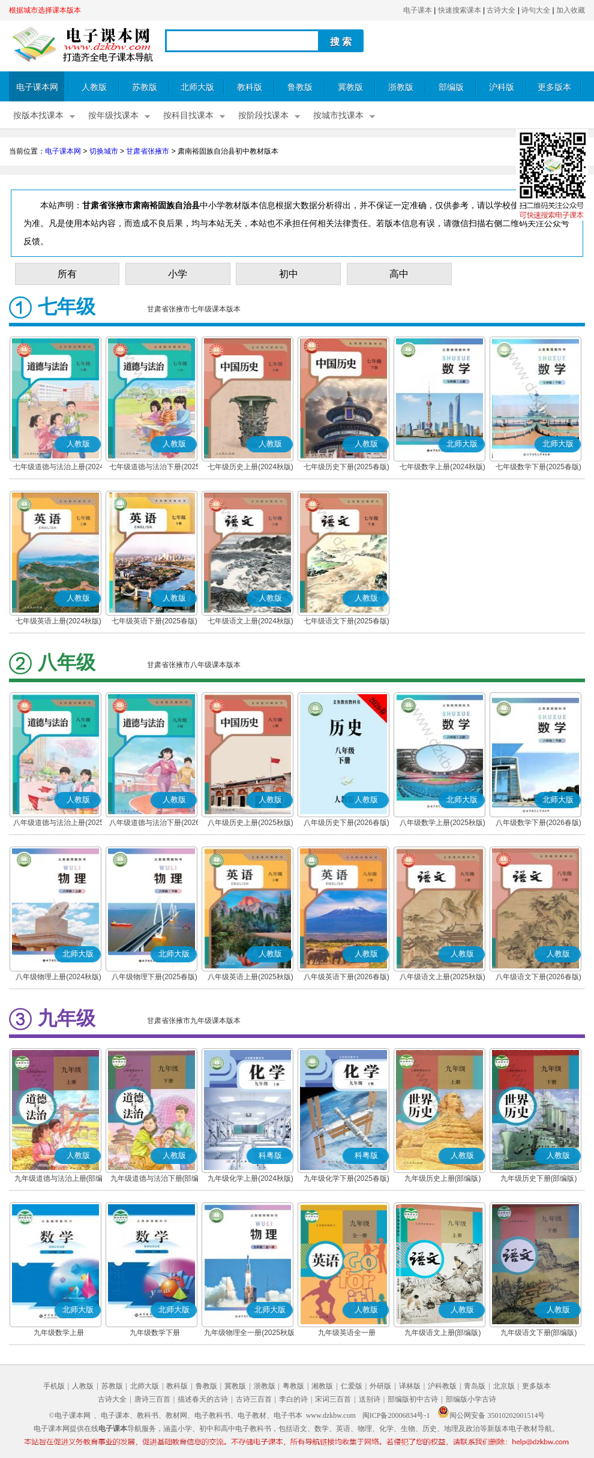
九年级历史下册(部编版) (538, 1178)
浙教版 (400, 87)
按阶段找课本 (263, 115)
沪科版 (501, 87)
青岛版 (474, 1386)
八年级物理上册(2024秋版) (58, 977)
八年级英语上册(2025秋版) (250, 977)
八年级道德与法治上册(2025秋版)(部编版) (58, 823)
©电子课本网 (70, 1415)
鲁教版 (300, 87)
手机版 (54, 1386)
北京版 (504, 1386)
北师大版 (197, 87)
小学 (177, 274)
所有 (67, 274)
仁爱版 (351, 1386)
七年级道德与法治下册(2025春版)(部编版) (154, 468)
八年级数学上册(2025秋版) (442, 822)
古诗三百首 (254, 1399)
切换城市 (103, 151)
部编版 (451, 87)
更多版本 (554, 87)
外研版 (380, 1386)
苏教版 (144, 87)
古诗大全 (501, 10)
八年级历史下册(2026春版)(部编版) (346, 823)
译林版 (410, 1386)
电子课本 (417, 10)
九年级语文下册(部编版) (538, 1332)
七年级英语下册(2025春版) (154, 621)
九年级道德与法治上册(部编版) (58, 1179)
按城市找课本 (338, 115)
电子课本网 (37, 87)
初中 (288, 274)
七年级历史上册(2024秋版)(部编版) (250, 468)
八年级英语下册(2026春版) (346, 977)
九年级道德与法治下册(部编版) (154, 1179)
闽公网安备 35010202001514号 (491, 1415)
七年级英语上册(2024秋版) (58, 621)
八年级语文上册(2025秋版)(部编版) (442, 978)
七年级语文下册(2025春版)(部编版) (346, 622)
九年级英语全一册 (347, 1332)
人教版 (94, 87)
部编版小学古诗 (471, 1399)
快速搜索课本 (459, 10)
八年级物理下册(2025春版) (154, 977)
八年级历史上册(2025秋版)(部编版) (250, 823)
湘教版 (322, 1386)
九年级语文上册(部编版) (442, 1332)
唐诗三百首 (152, 1399)
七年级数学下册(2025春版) (538, 467)
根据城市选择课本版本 (45, 10)
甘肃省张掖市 (147, 151)
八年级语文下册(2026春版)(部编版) (538, 978)
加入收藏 (570, 10)
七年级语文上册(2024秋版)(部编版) (250, 622)
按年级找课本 (113, 115)
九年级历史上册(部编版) (442, 1178)
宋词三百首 (333, 1399)
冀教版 (350, 87)
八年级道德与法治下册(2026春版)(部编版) (154, 823)
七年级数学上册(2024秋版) (442, 467)
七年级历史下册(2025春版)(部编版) (346, 468)
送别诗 (369, 1399)
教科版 (249, 87)
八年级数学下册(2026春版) (538, 822)
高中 (399, 274)
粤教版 (293, 1386)
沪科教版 (442, 1386)
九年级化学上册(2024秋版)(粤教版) (250, 1179)
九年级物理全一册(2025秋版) (250, 1332)
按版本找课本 (38, 115)
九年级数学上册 (59, 1332)
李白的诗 (293, 1399)
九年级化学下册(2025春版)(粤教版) (346, 1179)
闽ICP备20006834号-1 (396, 1415)
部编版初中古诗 (413, 1399)
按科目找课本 (188, 115)
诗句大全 (535, 10)
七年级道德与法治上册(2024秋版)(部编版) (58, 468)
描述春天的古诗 (203, 1399)
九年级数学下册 (155, 1332)
